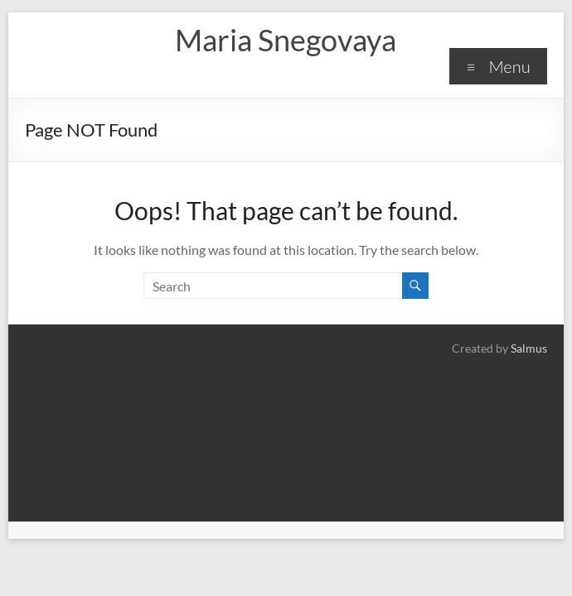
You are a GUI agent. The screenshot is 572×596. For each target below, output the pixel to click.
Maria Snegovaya (285, 40)
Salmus (529, 348)
